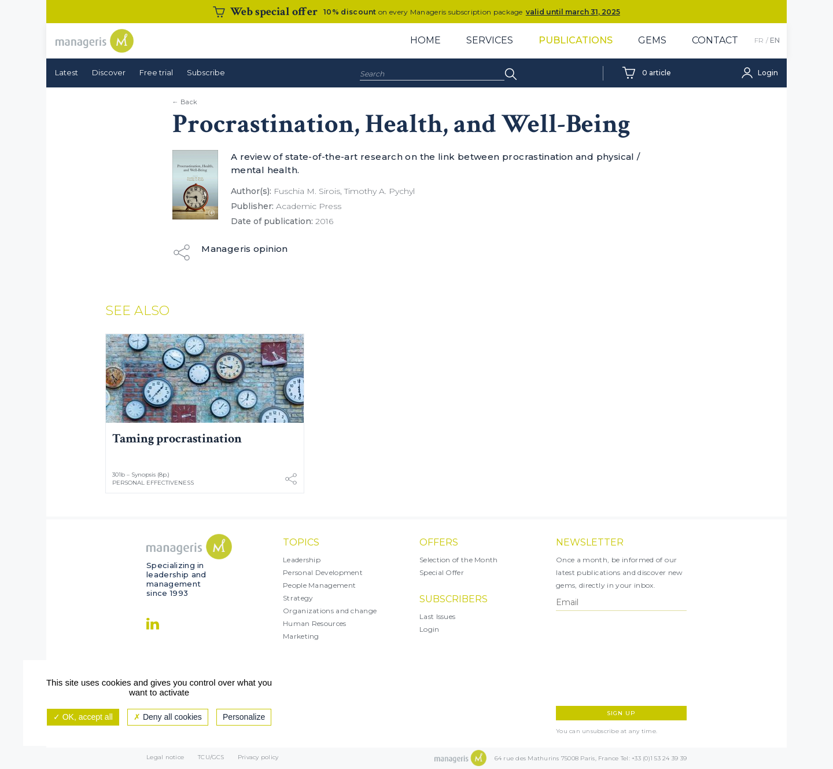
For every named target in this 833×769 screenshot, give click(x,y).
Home (425, 40)
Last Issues (437, 616)
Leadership (301, 559)
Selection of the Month (458, 559)
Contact (715, 40)
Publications (576, 40)
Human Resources (315, 623)
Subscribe (206, 72)
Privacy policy (258, 758)
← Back (185, 102)
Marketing (301, 636)
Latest (66, 72)
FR (759, 40)
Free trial (156, 72)
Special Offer (441, 572)
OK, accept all (83, 717)
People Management (319, 585)
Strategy (298, 598)
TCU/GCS (211, 758)
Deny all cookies (168, 717)
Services (489, 40)
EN (775, 40)
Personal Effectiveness (153, 482)
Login (429, 629)
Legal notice (165, 758)
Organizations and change (330, 610)
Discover (109, 72)
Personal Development (323, 572)
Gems (652, 40)
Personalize (244, 717)
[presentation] (606, 658)
